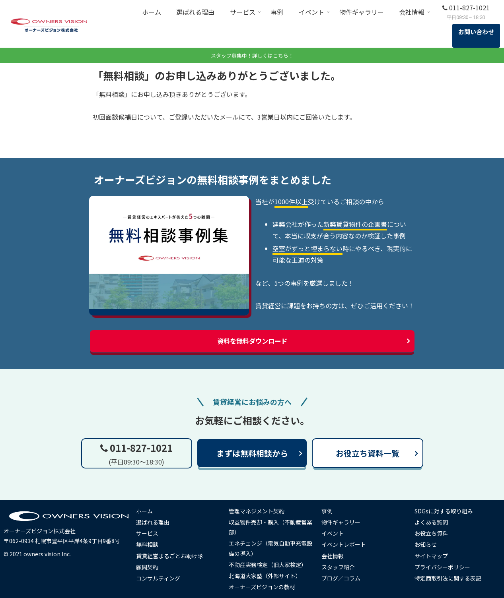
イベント (336, 533)
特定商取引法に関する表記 (450, 578)
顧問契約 (150, 567)
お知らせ (428, 544)
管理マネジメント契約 (260, 511)
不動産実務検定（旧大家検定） (271, 564)
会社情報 (336, 555)
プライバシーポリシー (445, 567)
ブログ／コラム (344, 578)
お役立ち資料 (434, 533)
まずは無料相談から (252, 453)
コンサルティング (161, 578)
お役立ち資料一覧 (367, 453)
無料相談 (150, 544)
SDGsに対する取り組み (446, 511)
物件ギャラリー (344, 522)
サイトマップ (434, 555)
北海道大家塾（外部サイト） (268, 575)
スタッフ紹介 (341, 567)
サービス (150, 533)
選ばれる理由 (156, 522)
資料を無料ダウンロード (252, 341)
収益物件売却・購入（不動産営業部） (271, 527)
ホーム (147, 511)
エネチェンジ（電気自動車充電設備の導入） (271, 548)
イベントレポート (347, 544)
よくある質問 (434, 522)
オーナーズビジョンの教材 (265, 586)
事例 (330, 511)
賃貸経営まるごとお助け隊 (172, 555)
